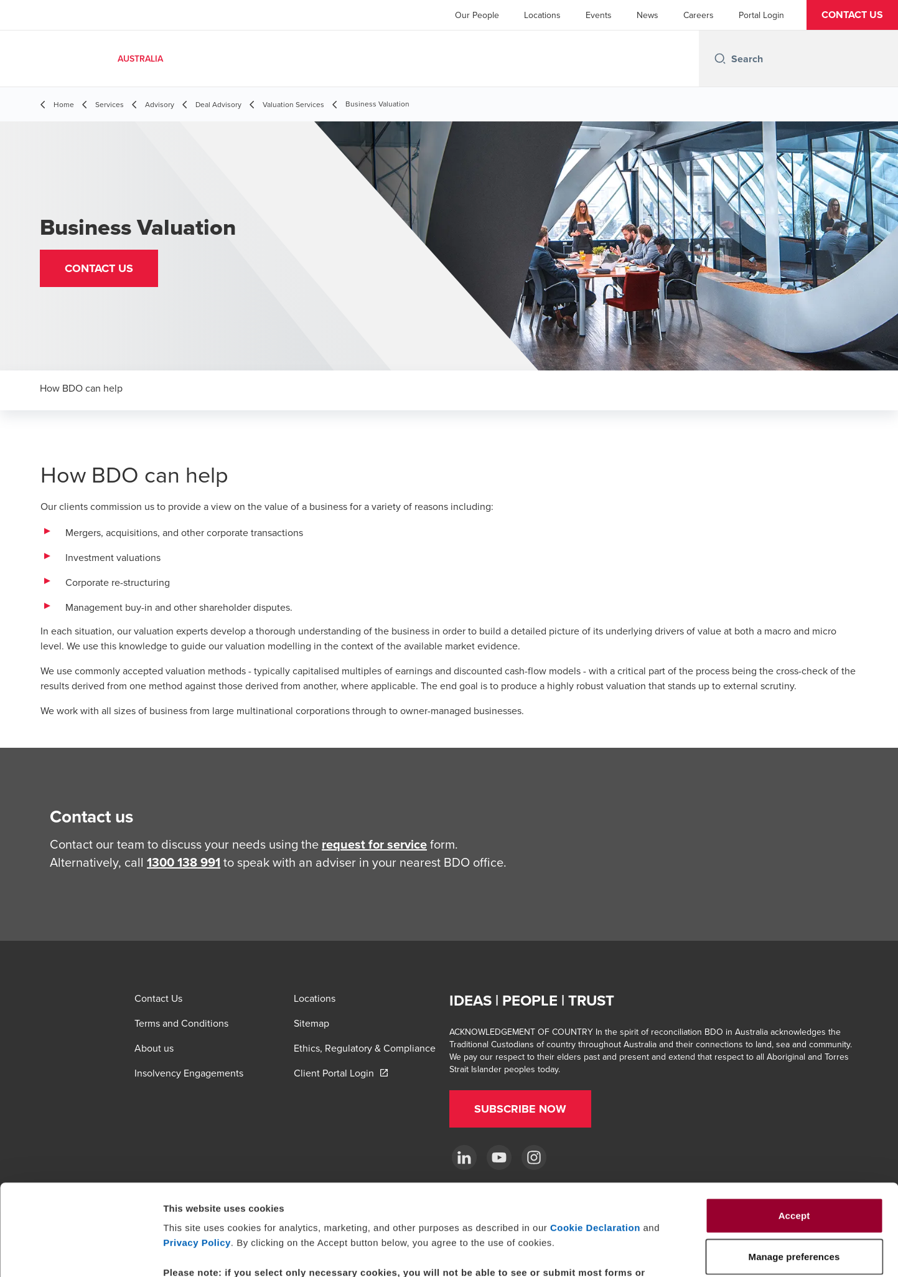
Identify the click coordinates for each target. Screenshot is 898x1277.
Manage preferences (693, 1252)
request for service (374, 844)
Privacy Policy (197, 1157)
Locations (542, 15)
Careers (698, 15)
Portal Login (761, 15)
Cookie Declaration (595, 1142)
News (647, 15)
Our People (477, 15)
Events (599, 15)
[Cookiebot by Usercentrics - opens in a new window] (80, 1252)
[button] (852, 15)
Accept (794, 1129)
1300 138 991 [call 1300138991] (183, 862)
